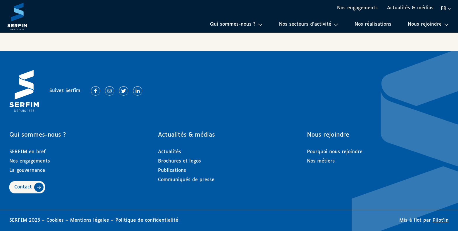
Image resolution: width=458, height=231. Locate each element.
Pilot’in (441, 220)
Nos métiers (321, 158)
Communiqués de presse (186, 177)
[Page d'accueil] (17, 16)
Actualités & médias (410, 8)
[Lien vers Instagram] (109, 91)
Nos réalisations (373, 24)
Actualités (169, 149)
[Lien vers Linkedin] (137, 91)
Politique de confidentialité (146, 220)
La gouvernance (27, 168)
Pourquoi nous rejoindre (334, 149)
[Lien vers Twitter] (123, 91)
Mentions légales (89, 220)
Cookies (55, 220)
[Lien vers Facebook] (95, 91)
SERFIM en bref (27, 149)
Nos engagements (357, 8)
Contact (23, 184)
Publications (172, 168)
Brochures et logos (179, 158)
